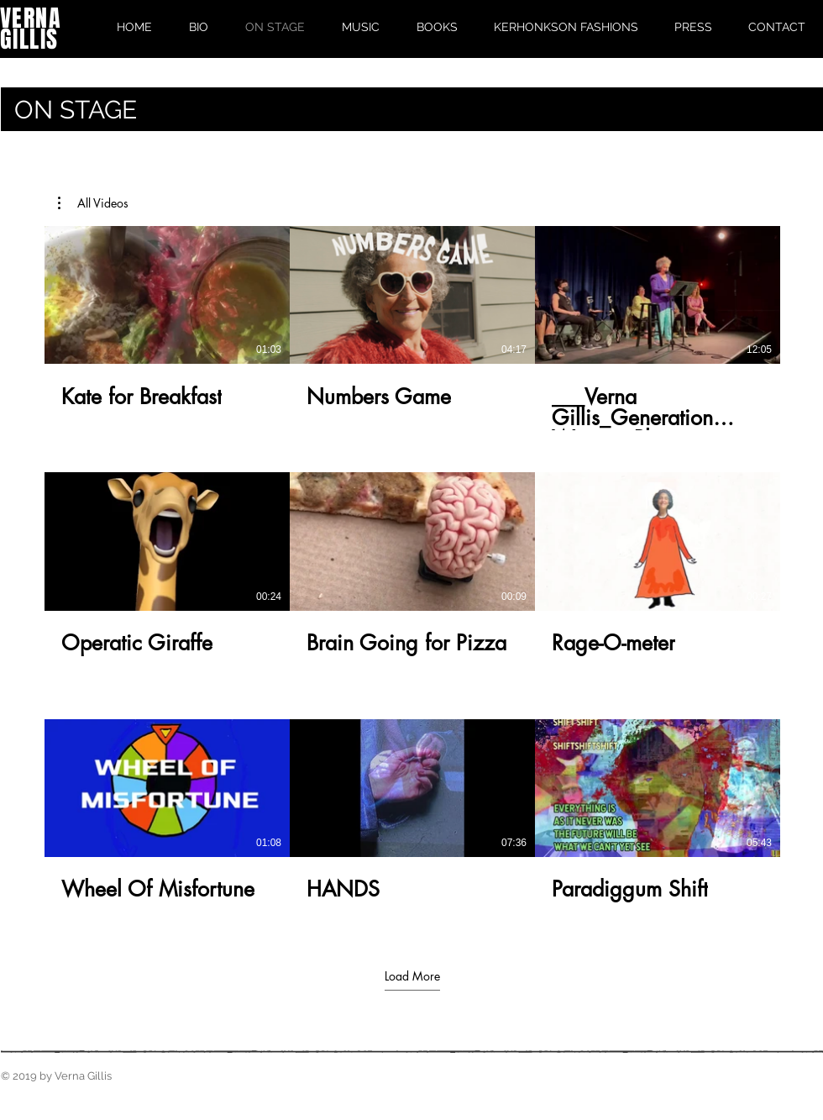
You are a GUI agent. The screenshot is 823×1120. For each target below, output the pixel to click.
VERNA (30, 18)
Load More (412, 976)
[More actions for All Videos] (93, 203)
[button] (93, 203)
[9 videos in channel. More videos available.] (412, 575)
